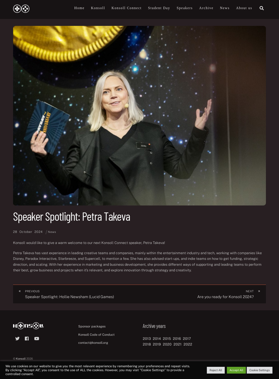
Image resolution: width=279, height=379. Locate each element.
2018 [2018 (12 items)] (147, 344)
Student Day (159, 8)
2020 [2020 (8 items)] (167, 344)
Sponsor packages (91, 326)
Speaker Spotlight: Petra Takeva (71, 216)
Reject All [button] (215, 370)
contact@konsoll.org (93, 343)
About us (244, 8)
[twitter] (17, 338)
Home (79, 8)
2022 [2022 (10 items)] (188, 344)
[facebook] (27, 338)
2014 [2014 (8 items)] (157, 339)
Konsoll (98, 8)
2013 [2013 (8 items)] (147, 339)
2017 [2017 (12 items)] (187, 339)
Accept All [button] (236, 370)
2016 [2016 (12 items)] (177, 339)
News (225, 8)
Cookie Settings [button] (259, 370)
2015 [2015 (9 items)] (167, 339)
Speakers (185, 8)
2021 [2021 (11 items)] (178, 344)
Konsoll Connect (127, 8)
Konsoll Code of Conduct (96, 334)
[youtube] (36, 338)
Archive (206, 8)
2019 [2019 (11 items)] (157, 344)
